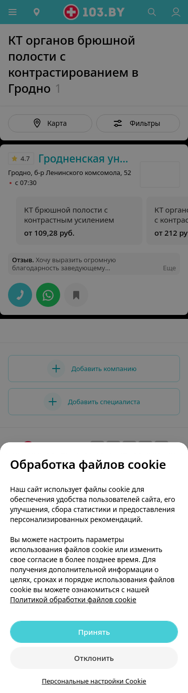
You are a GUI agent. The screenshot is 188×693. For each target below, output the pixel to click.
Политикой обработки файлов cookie (73, 599)
